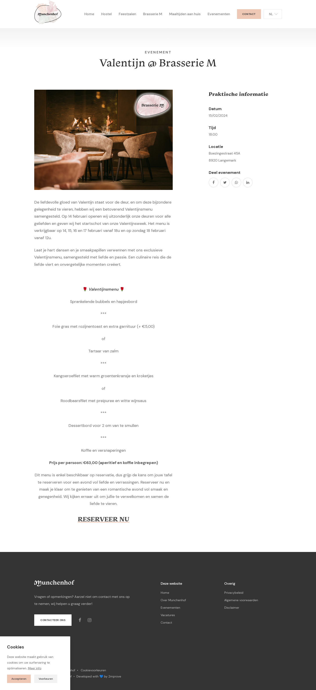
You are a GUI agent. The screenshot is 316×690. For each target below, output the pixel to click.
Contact (249, 14)
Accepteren (18, 679)
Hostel (106, 14)
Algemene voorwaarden (241, 600)
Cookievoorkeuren (93, 670)
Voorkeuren (46, 679)
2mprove (114, 676)
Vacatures (168, 615)
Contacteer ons (52, 620)
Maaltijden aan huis (185, 14)
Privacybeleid (233, 593)
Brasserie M (152, 14)
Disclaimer (231, 608)
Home (89, 14)
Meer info (34, 668)
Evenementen (219, 14)
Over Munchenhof (173, 600)
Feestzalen (127, 14)
